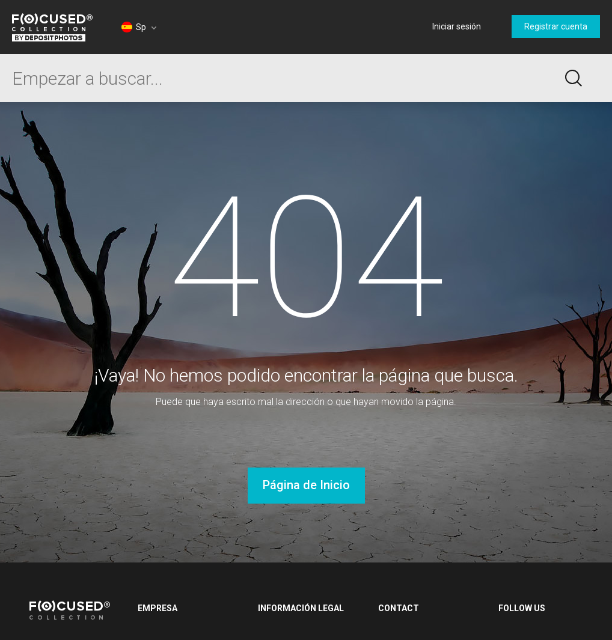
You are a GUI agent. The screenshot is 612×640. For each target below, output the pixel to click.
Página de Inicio (306, 485)
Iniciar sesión (456, 26)
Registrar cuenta (555, 26)
